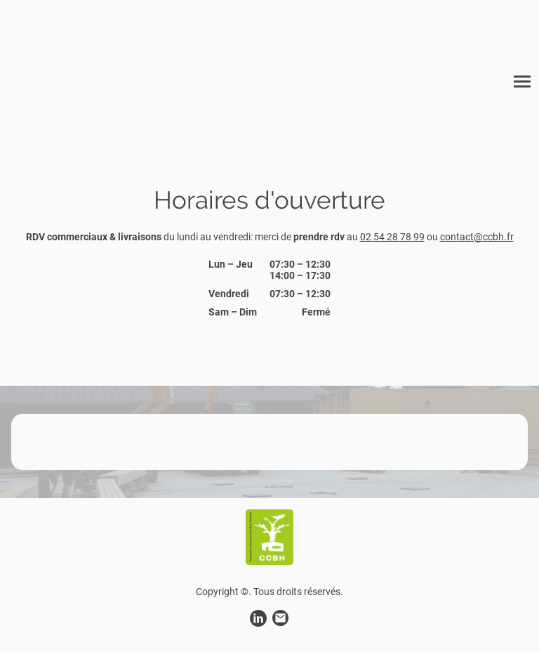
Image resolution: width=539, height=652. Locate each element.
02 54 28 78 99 (392, 236)
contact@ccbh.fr (477, 236)
